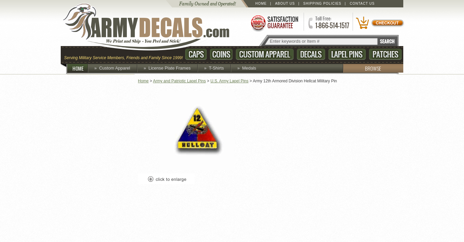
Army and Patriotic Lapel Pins (179, 81)
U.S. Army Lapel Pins (229, 81)
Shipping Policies (322, 3)
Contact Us (362, 3)
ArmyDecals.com (152, 27)
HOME (80, 68)
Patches (385, 54)
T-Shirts (216, 68)
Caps (196, 54)
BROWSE (362, 68)
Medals (249, 68)
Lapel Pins (347, 54)
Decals (311, 54)
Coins (221, 54)
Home (261, 3)
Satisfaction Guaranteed (274, 22)
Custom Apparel (265, 54)
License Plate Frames (169, 68)
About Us (285, 3)
